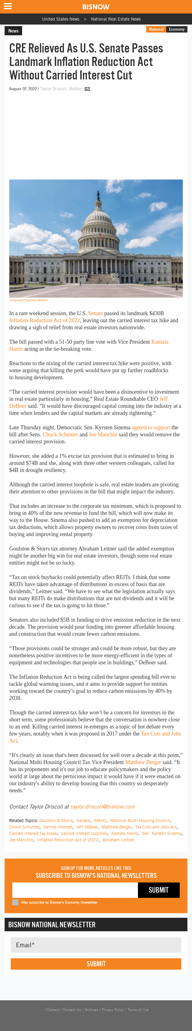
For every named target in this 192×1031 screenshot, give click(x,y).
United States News (60, 19)
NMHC (100, 820)
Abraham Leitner (119, 839)
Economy (177, 29)
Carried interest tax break (33, 833)
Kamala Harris (124, 833)
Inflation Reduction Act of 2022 (44, 320)
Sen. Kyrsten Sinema (162, 833)
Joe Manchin (103, 434)
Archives (91, 1010)
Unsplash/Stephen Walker (28, 300)
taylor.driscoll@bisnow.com (102, 806)
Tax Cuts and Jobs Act (156, 826)
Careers (53, 1010)
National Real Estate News (116, 19)
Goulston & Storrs (55, 820)
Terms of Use (138, 1010)
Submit (96, 964)
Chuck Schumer (60, 434)
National (156, 29)
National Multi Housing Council (140, 820)
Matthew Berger (143, 762)
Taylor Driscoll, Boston (61, 88)
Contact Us (72, 1010)
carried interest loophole (84, 833)
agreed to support (151, 427)
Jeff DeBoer (87, 826)
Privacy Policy (112, 1010)
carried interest (57, 826)
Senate (95, 313)
